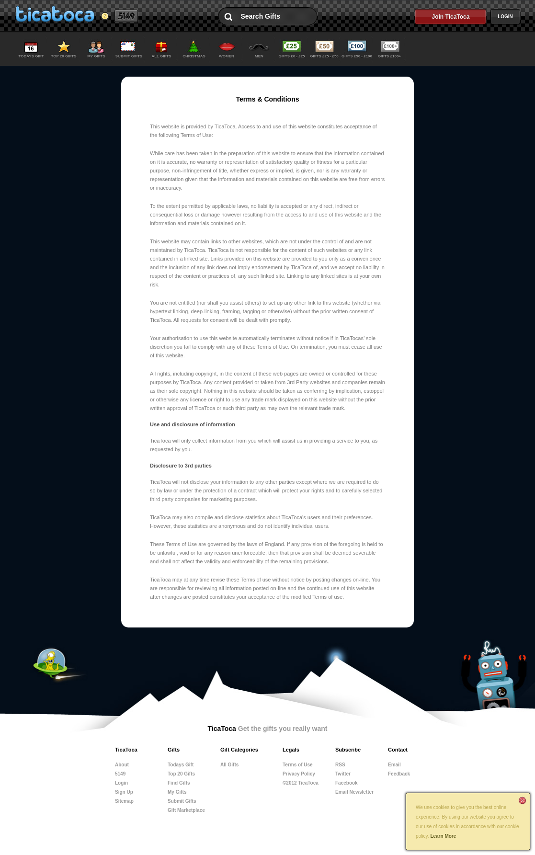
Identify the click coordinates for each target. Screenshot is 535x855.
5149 (126, 16)
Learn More (443, 836)
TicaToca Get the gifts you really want (55, 14)
